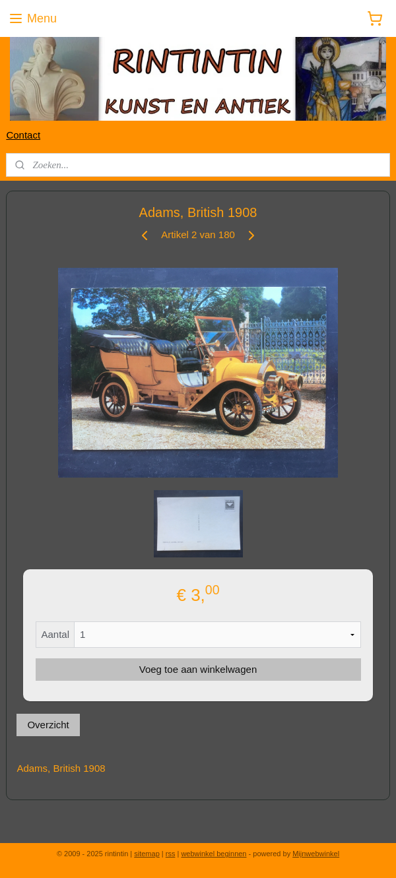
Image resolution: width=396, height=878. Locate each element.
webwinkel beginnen (213, 854)
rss (171, 854)
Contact (23, 135)
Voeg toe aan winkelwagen (198, 669)
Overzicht (48, 724)
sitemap (147, 854)
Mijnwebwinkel (315, 854)
